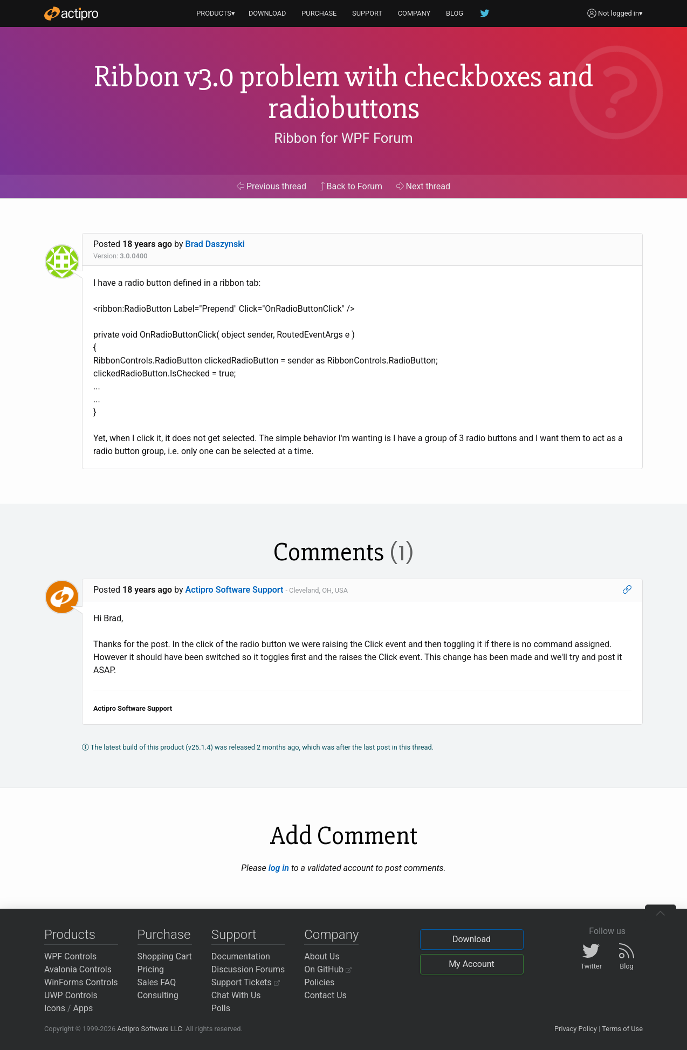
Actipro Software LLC (149, 1029)
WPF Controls (70, 956)
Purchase (164, 934)
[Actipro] (71, 13)
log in (279, 868)
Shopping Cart (165, 956)
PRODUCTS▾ (215, 13)
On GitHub (328, 969)
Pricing (151, 969)
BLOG (454, 13)
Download (471, 939)
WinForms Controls (81, 982)
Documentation (240, 956)
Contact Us (325, 995)
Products (69, 934)
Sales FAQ (157, 982)
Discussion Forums (248, 969)
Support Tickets (245, 982)
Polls (220, 1008)
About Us (321, 956)
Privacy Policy (575, 1029)
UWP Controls (71, 995)
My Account (471, 964)
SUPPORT (367, 13)
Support (234, 934)
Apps (83, 1008)
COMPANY (414, 13)
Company (331, 934)
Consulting (158, 995)
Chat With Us (236, 995)
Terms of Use (622, 1029)
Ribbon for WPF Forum (343, 138)
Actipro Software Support (235, 590)
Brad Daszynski (215, 244)
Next (423, 186)
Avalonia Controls (78, 969)
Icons (54, 1008)
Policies (319, 982)
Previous (271, 186)
